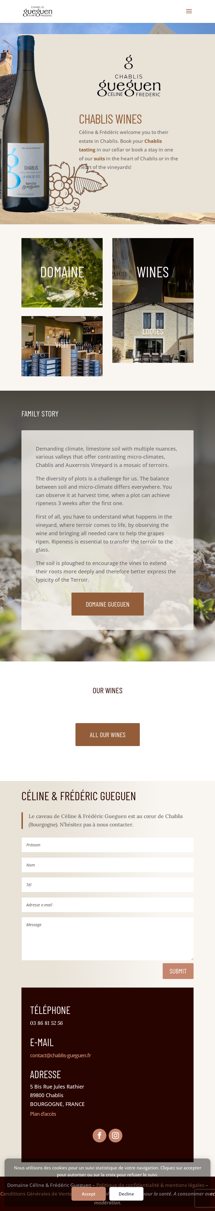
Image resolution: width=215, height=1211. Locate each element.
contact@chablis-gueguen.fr (60, 1055)
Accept (88, 1194)
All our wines (108, 734)
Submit (178, 971)
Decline (126, 1194)
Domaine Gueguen (108, 604)
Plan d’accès (43, 1113)
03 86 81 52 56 (46, 1023)
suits (99, 158)
